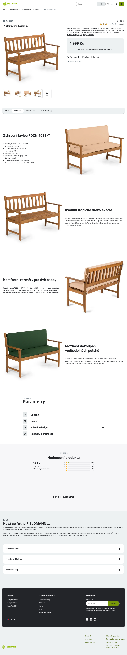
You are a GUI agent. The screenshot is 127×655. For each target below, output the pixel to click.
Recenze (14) (31, 111)
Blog (40, 610)
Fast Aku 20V (12, 607)
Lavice (37, 9)
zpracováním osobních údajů (105, 612)
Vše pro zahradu (13, 9)
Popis (7, 111)
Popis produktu (88, 35)
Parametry (18, 111)
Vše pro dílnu (12, 604)
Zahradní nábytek (26, 9)
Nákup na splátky (112, 644)
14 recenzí (120, 24)
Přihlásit (113, 605)
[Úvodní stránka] (4, 9)
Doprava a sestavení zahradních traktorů (113, 649)
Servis (41, 607)
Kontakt (88, 638)
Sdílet (120, 21)
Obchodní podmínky (113, 638)
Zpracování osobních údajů (115, 641)
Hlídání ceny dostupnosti (88, 57)
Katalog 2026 (90, 644)
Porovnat (72, 57)
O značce (42, 604)
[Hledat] (101, 4)
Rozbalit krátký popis (74, 35)
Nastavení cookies (45, 614)
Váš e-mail (89, 600)
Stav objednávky (45, 601)
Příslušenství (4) (46, 111)
